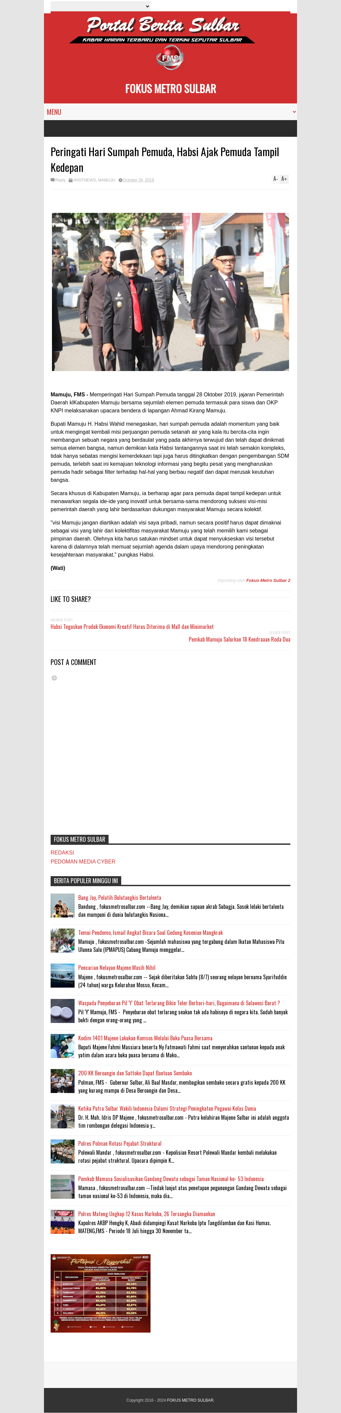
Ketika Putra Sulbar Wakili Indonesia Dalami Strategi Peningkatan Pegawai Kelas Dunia (167, 1108)
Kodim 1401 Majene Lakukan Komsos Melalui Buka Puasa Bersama (145, 1038)
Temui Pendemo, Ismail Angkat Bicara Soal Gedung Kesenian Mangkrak (150, 933)
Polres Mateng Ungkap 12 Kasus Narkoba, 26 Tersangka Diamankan (146, 1214)
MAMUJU (106, 180)
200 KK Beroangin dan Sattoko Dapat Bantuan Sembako (135, 1073)
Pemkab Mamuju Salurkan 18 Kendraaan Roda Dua (239, 639)
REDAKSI (62, 852)
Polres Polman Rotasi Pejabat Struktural (120, 1143)
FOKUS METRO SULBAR (170, 88)
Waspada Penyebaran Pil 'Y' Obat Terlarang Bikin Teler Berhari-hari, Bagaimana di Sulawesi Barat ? (179, 1003)
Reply (60, 180)
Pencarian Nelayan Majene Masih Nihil (117, 968)
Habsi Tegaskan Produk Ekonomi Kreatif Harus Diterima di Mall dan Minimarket (132, 627)
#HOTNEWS (84, 180)
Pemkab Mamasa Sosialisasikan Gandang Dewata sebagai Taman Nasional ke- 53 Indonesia (171, 1179)
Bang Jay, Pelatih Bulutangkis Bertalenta (119, 898)
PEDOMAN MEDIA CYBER (83, 861)
